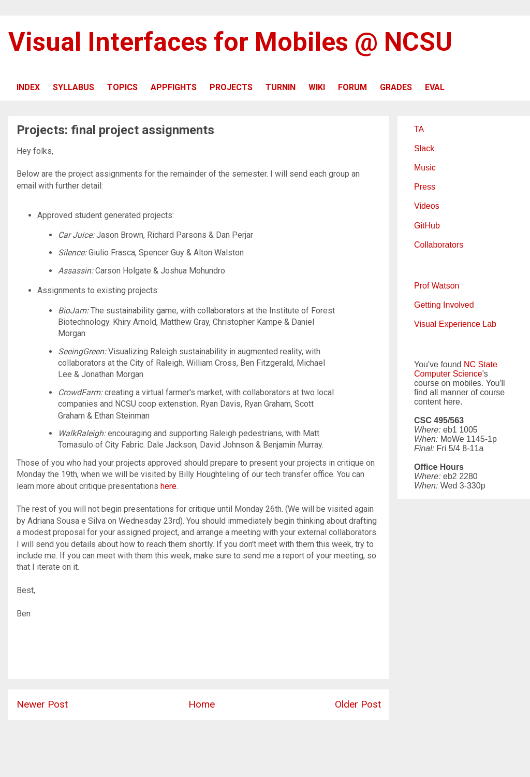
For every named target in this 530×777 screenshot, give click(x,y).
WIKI (316, 87)
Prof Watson (436, 285)
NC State (480, 364)
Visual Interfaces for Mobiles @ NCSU (230, 42)
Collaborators (438, 244)
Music (425, 167)
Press (424, 186)
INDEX (28, 87)
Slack (424, 148)
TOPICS (122, 87)
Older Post (358, 704)
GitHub (427, 225)
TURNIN (281, 87)
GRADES (396, 87)
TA (419, 129)
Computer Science (448, 373)
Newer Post (42, 704)
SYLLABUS (73, 87)
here (168, 486)
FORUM (352, 87)
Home (201, 704)
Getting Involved (444, 304)
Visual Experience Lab (455, 324)
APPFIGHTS (174, 87)
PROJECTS (231, 87)
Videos (426, 206)
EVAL (435, 87)
